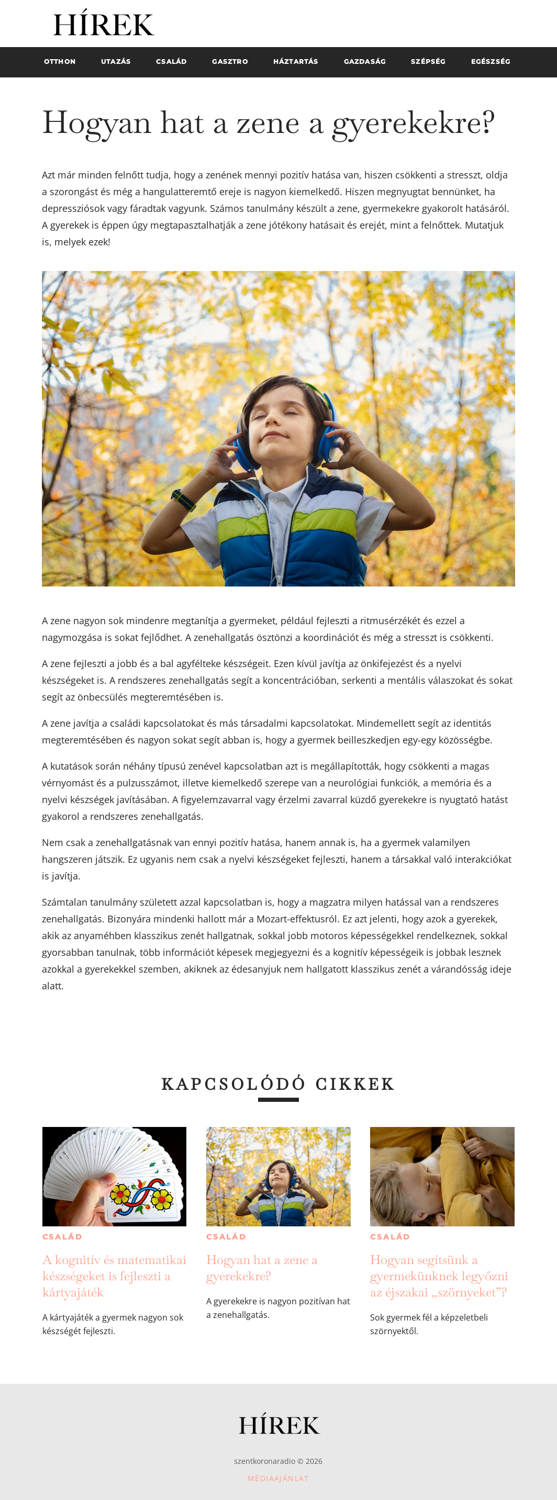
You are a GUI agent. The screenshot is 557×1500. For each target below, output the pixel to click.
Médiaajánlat (278, 1478)
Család (62, 1237)
